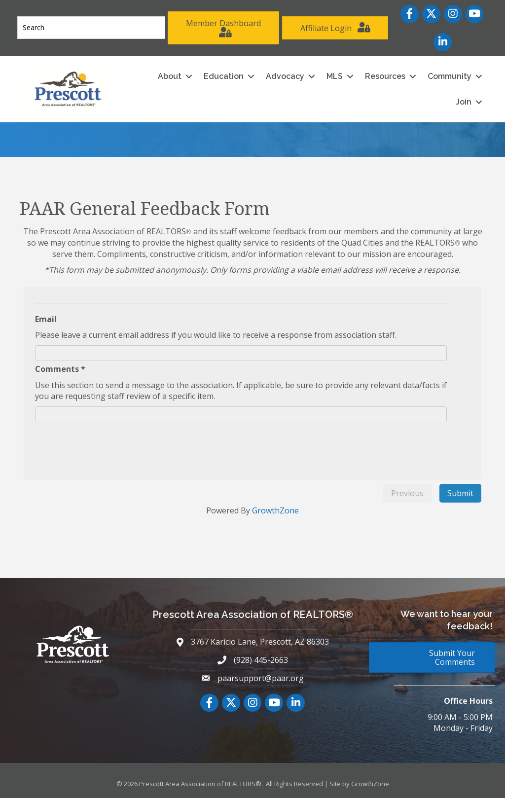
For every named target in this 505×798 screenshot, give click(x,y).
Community (449, 75)
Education (223, 75)
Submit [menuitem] (460, 492)
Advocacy (284, 75)
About (169, 75)
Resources (384, 75)
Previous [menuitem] (407, 492)
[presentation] (115, 444)
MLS (334, 75)
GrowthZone (275, 510)
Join (463, 101)
